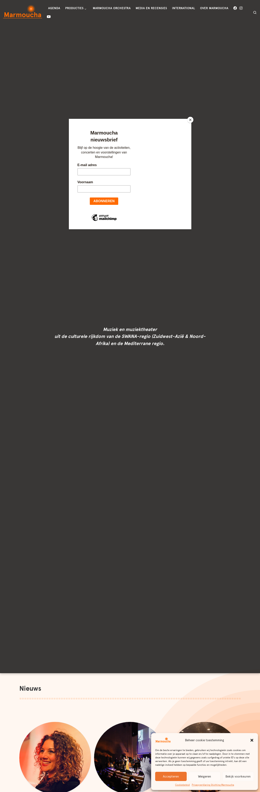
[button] (252, 740)
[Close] (190, 120)
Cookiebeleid (182, 784)
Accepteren (171, 776)
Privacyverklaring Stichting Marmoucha (213, 784)
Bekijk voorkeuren (238, 776)
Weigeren (204, 776)
